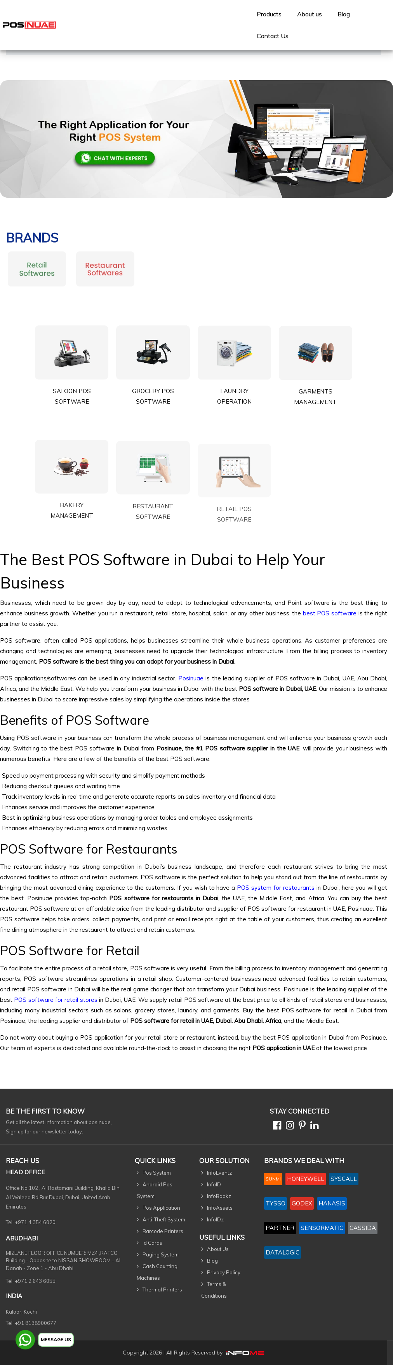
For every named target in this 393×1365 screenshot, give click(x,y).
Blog (343, 14)
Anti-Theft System (164, 1219)
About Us (218, 1249)
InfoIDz (215, 1219)
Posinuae (190, 678)
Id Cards (152, 1243)
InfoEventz (219, 1173)
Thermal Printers (162, 1289)
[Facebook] (275, 1126)
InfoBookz (219, 1196)
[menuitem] (269, 14)
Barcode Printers (163, 1231)
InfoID (214, 1184)
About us (309, 14)
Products (269, 14)
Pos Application (161, 1208)
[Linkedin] (312, 1126)
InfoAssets (220, 1208)
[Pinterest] (301, 1126)
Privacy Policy (223, 1272)
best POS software (329, 613)
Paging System (161, 1254)
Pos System (157, 1173)
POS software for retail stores (55, 999)
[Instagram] (288, 1126)
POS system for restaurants (276, 887)
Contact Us (273, 36)
